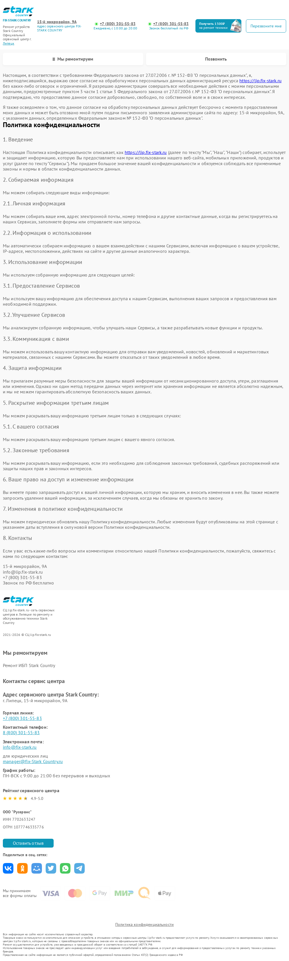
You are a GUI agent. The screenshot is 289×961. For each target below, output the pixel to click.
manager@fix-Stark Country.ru (33, 761)
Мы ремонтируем (72, 59)
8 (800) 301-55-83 (21, 732)
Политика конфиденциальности (144, 924)
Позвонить (216, 59)
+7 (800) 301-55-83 (118, 23)
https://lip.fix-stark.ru (260, 80)
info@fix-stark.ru (20, 747)
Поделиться (8, 868)
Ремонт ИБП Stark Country (29, 665)
